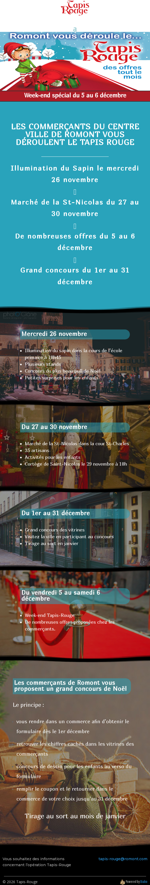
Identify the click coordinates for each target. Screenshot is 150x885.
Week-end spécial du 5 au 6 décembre (75, 95)
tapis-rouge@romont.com (123, 859)
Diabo (143, 882)
